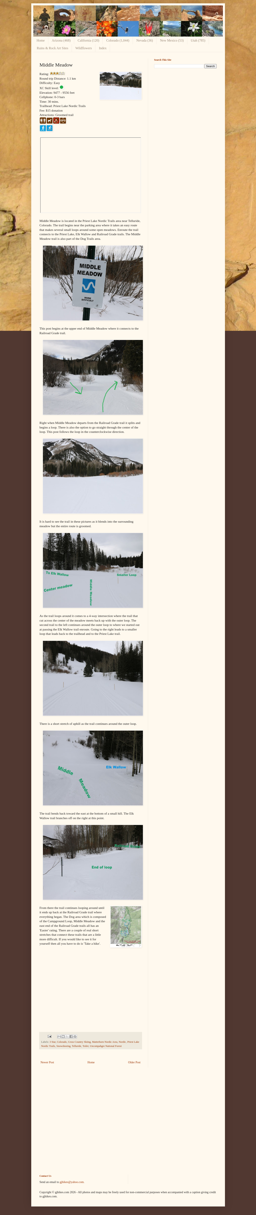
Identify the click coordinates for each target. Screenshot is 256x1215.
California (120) (88, 40)
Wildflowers (83, 48)
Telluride (76, 1046)
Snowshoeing (63, 1046)
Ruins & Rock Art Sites (52, 48)
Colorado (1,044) (117, 40)
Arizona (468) (61, 40)
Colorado (62, 1041)
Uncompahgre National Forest (105, 1046)
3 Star (53, 1041)
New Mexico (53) (172, 40)
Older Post (134, 1062)
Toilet (85, 1046)
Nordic (122, 1041)
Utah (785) (198, 40)
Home (41, 40)
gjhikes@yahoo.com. (72, 1182)
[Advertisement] (185, 101)
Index (102, 48)
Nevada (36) (144, 40)
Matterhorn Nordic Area (104, 1041)
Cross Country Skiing (79, 1041)
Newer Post (47, 1062)
